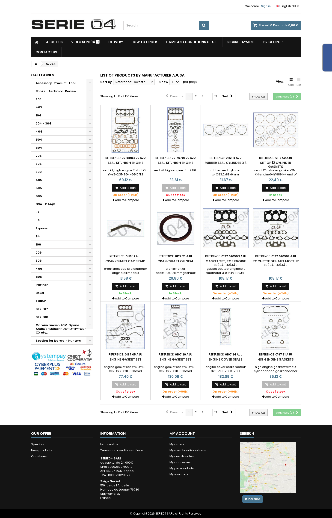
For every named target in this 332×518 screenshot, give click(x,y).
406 (39, 268)
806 (39, 277)
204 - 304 (43, 123)
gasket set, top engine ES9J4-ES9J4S (226, 263)
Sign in (266, 6)
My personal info (181, 468)
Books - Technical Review (56, 91)
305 (39, 164)
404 (39, 131)
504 (39, 139)
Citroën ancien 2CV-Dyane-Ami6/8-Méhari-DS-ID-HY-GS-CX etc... (61, 329)
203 (39, 99)
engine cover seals (226, 359)
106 (38, 244)
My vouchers (178, 474)
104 (38, 115)
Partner (42, 285)
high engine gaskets (276, 359)
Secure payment (241, 42)
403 (39, 107)
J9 (38, 220)
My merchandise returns (187, 450)
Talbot (41, 301)
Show (163, 82)
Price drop (273, 42)
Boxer (40, 293)
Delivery (115, 42)
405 (39, 180)
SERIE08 (42, 317)
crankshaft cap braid (125, 261)
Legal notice (109, 444)
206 (39, 252)
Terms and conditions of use (192, 42)
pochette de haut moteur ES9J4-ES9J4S (276, 263)
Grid (291, 82)
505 (39, 188)
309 (39, 172)
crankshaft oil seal (175, 261)
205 (39, 156)
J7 (37, 212)
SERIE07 (42, 309)
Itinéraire (252, 499)
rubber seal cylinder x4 (226, 162)
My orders (176, 444)
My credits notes (181, 456)
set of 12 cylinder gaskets (275, 164)
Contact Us (46, 52)
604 (39, 147)
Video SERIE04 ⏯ (85, 42)
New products (41, 450)
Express (41, 228)
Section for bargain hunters (58, 340)
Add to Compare (127, 200)
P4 (38, 236)
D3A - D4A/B (45, 204)
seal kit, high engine (125, 162)
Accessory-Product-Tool (56, 83)
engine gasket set (125, 359)
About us (54, 42)
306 (39, 260)
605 (39, 196)
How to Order (144, 42)
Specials (37, 444)
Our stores (39, 456)
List (298, 82)
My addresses (180, 462)
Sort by (106, 82)
